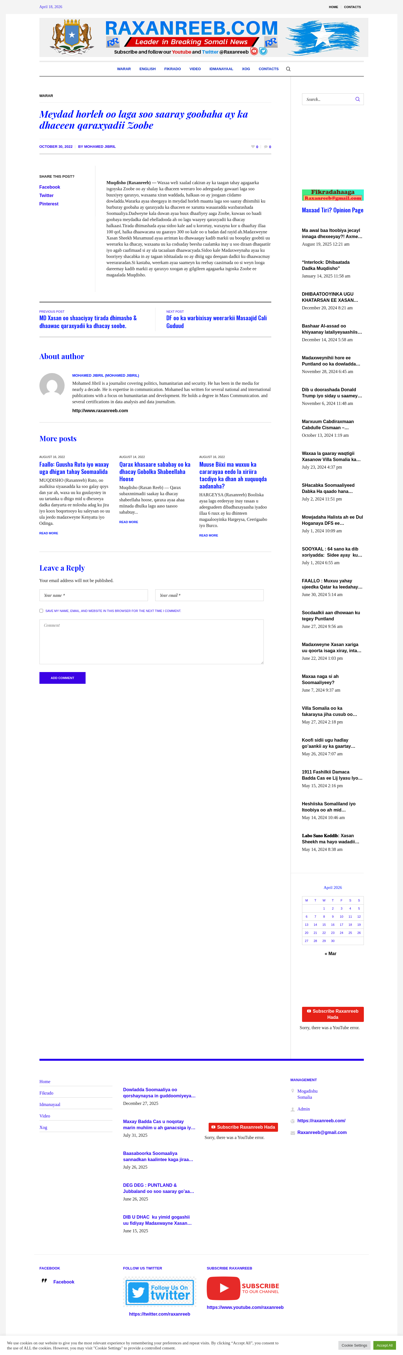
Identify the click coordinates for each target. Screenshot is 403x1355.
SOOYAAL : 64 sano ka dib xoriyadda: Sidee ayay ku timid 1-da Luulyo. (330, 552)
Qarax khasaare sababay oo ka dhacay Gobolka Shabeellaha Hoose (154, 471)
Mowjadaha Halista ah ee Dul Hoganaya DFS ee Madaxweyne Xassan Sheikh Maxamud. (332, 520)
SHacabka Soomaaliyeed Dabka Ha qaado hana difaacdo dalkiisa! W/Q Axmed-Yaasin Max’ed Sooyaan (328, 489)
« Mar (330, 953)
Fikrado (46, 1093)
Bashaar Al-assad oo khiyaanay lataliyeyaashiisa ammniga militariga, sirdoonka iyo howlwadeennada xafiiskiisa (332, 329)
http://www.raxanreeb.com (100, 410)
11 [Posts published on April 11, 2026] (350, 916)
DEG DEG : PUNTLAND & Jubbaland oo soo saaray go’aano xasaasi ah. (159, 1189)
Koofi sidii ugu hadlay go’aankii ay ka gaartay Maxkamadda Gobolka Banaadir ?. (326, 743)
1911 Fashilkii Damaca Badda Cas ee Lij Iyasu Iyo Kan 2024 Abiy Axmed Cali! (330, 775)
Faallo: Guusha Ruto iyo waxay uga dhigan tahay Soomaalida (74, 468)
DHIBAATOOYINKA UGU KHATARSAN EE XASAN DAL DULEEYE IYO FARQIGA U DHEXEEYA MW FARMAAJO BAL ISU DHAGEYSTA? (331, 297)
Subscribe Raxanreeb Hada (333, 1014)
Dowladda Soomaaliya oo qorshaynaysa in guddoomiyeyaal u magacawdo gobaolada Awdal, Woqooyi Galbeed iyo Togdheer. (159, 1093)
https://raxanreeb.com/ (322, 1120)
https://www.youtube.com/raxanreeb (245, 1307)
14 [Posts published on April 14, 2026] (315, 924)
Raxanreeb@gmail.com (322, 1132)
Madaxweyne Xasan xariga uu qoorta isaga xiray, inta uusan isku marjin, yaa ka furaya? (330, 648)
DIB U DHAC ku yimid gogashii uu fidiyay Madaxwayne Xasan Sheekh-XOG (156, 1220)
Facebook (49, 187)
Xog (43, 1127)
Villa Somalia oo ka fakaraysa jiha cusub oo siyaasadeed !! (327, 712)
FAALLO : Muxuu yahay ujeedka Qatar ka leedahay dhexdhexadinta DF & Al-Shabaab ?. (330, 584)
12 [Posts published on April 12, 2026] (359, 916)
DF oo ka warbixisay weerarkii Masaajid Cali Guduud (216, 321)
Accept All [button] (385, 1345)
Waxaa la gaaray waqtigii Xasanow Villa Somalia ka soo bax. (329, 457)
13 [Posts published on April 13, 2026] (306, 924)
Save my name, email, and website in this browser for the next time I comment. (113, 611)
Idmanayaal (49, 1104)
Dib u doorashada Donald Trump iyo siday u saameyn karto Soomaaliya (331, 393)
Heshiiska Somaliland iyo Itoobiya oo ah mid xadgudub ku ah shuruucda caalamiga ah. (331, 807)
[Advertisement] (330, 153)
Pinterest (48, 203)
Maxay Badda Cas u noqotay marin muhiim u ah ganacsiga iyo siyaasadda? (158, 1125)
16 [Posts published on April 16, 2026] (332, 924)
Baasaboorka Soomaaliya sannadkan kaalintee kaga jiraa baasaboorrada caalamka (156, 1157)
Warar (46, 96)
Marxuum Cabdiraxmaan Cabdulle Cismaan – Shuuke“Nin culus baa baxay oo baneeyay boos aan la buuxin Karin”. (333, 425)
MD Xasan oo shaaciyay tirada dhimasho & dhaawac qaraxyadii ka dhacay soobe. (88, 321)
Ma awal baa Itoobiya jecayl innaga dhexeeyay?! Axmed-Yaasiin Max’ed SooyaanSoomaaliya (332, 234)
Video (44, 1116)
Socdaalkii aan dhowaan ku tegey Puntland (331, 615)
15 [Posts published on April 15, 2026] (324, 924)
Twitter (46, 195)
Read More (48, 533)
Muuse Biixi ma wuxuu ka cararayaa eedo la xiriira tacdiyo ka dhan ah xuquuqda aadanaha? (233, 475)
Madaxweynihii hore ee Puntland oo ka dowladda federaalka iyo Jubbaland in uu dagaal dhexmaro (331, 361)
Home (44, 1081)
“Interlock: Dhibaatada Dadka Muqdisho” (326, 265)
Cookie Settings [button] (354, 1345)
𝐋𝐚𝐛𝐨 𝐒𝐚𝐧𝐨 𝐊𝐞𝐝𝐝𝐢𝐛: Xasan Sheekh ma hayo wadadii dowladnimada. (328, 839)
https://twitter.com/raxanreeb (159, 1314)
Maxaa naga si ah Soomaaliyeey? (320, 679)
